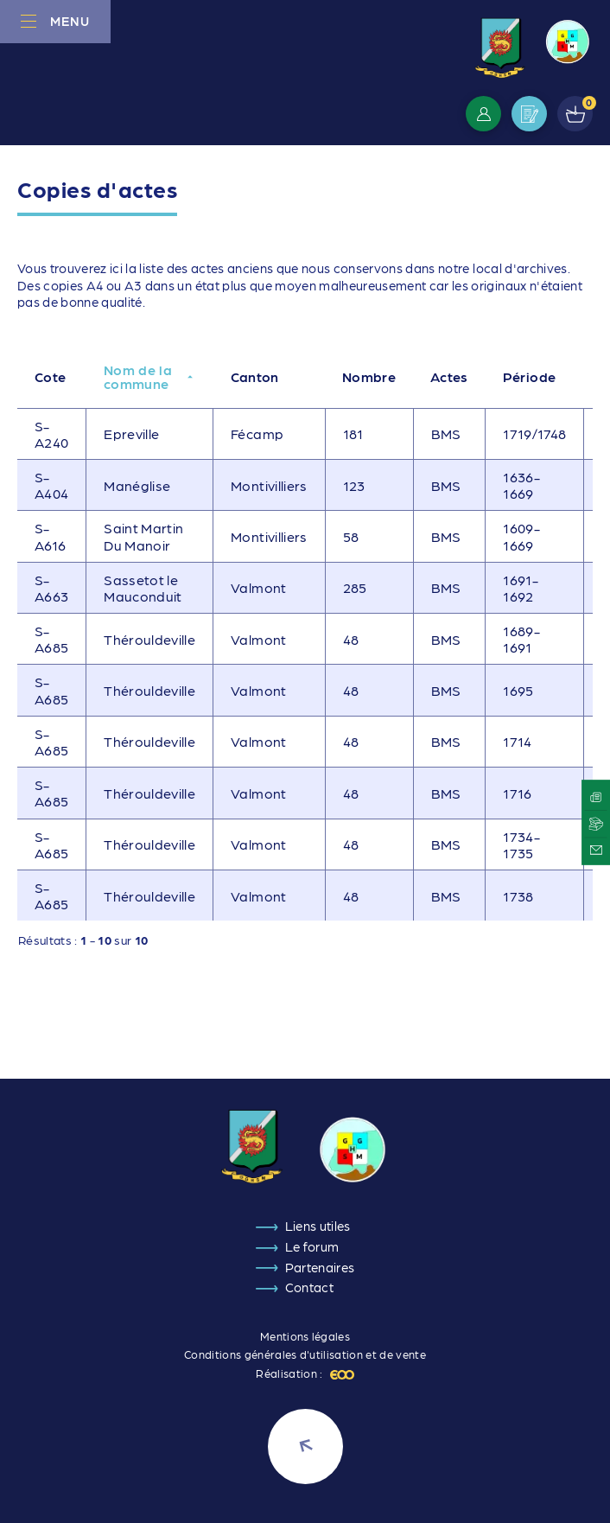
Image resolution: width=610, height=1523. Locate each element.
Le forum (312, 1246)
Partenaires (320, 1267)
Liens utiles (318, 1225)
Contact (309, 1287)
